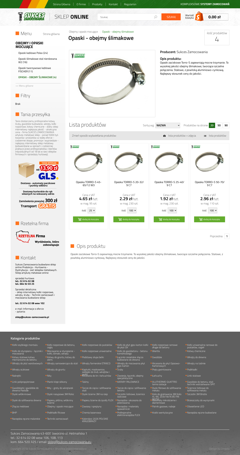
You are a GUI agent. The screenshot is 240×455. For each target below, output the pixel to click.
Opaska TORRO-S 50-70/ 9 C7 (209, 184)
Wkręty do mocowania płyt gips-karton (131, 364)
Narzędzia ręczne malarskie (26, 419)
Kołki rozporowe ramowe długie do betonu (164, 346)
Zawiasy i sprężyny (92, 406)
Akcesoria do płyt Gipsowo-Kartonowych (166, 364)
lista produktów (217, 136)
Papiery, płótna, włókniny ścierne (60, 401)
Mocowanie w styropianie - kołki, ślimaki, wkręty (61, 352)
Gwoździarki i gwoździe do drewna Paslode (25, 389)
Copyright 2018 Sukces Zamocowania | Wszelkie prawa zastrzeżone (49, 449)
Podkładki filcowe (56, 412)
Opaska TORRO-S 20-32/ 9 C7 (129, 184)
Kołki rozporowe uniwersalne (97, 351)
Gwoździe (157, 357)
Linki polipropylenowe (23, 382)
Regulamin (130, 4)
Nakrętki (16, 375)
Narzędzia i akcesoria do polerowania (129, 401)
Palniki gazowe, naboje (163, 406)
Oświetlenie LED (195, 406)
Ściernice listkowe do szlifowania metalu (198, 389)
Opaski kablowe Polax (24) (33, 53)
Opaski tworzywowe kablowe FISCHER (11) (34, 69)
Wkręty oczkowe (20, 369)
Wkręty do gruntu (56, 369)
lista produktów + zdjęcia (182, 136)
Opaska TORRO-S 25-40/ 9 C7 (169, 184)
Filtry (25, 95)
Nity (49, 375)
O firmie (81, 4)
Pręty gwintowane (161, 369)
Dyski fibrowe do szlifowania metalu (166, 389)
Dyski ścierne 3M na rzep (95, 394)
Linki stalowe (194, 375)
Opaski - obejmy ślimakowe (118, 32)
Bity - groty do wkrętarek (60, 388)
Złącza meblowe (20, 406)
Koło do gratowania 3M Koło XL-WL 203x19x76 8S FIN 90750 (166, 395)
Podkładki (192, 369)
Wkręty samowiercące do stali (62, 363)
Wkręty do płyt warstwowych (27, 363)
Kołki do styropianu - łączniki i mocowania (27, 352)
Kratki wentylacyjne (162, 412)
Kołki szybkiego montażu (25, 345)
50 (219, 125)
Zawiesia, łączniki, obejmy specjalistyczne (130, 376)
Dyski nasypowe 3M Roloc (60, 394)
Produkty (97, 4)
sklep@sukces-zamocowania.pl (32, 317)
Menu (26, 33)
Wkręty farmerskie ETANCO (96, 363)
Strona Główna (61, 4)
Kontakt (113, 4)
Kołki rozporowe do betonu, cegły (61, 346)
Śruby (120, 369)
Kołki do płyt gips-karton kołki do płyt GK (132, 346)
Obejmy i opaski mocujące (83, 32)
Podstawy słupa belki (93, 357)
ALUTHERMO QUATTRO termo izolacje (164, 383)
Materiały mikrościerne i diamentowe (164, 401)
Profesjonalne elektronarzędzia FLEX (128, 413)
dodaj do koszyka (90, 219)
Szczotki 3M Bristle (197, 394)
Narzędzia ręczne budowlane (201, 412)
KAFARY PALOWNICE (128, 382)
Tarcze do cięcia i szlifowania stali (96, 389)
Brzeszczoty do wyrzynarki (200, 400)
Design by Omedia (219, 449)
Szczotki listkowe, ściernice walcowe (131, 395)
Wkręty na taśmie (196, 363)
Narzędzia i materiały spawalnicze (128, 407)
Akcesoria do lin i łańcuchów (96, 375)
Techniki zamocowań (57, 419)
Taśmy (85, 382)
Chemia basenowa (91, 412)
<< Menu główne (24, 86)
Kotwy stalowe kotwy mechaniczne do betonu (24, 358)
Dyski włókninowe (21, 394)
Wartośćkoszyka (206, 16)
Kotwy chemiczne (196, 351)
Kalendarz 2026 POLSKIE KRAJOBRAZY (95, 419)
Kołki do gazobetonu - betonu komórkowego (132, 352)
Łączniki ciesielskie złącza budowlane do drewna (130, 358)
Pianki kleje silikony (57, 382)
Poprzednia (216, 236)
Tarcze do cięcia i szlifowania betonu (131, 389)
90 (226, 125)
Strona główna (51, 34)
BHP (14, 412)
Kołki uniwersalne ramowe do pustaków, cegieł (202, 346)
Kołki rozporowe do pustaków (97, 345)
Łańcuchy (157, 375)
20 (212, 125)
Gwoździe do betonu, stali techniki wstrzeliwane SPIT (201, 383)
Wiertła (156, 351)
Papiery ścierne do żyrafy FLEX (97, 400)
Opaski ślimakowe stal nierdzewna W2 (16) (37, 60)
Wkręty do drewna (196, 357)
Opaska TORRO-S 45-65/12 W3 (88, 184)
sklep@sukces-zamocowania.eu (69, 441)
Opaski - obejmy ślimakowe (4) (37, 77)
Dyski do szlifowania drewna (26, 400)
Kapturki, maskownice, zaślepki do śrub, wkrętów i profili (96, 370)
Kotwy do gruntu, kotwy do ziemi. (61, 358)
